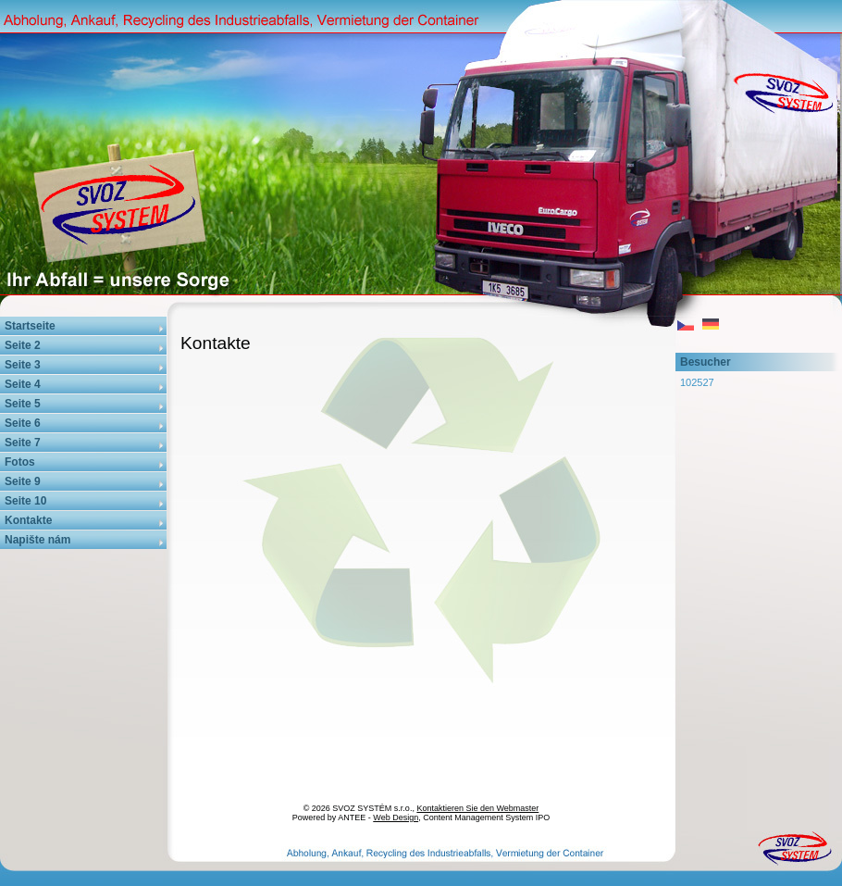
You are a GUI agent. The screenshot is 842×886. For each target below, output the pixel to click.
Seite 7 (23, 442)
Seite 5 (23, 403)
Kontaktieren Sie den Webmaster (477, 808)
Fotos (20, 461)
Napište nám (37, 539)
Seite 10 (25, 500)
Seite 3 (23, 364)
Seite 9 (23, 481)
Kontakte (28, 520)
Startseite (30, 325)
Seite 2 (23, 345)
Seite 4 (23, 384)
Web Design (395, 817)
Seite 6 (23, 423)
